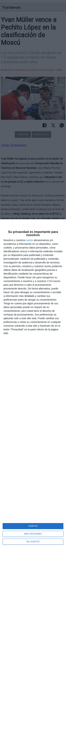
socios (29, 240)
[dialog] (33, 475)
